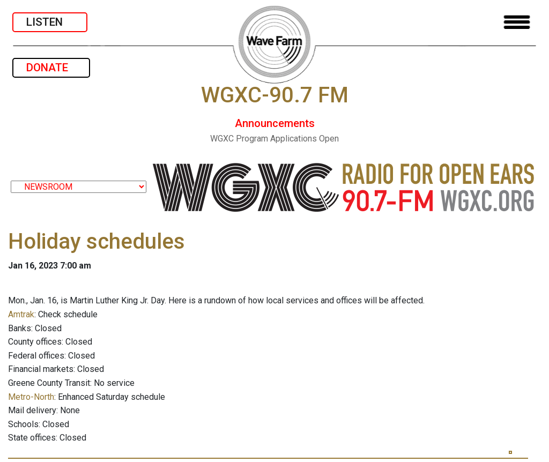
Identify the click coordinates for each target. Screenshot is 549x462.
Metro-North (31, 397)
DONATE (51, 67)
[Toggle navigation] (517, 22)
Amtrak (21, 314)
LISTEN (49, 22)
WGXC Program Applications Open (274, 138)
